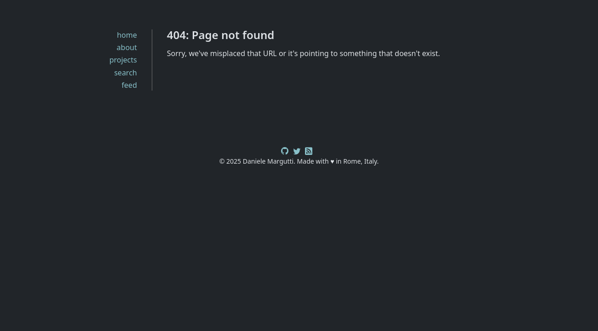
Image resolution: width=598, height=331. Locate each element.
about (127, 47)
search (125, 73)
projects (123, 60)
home (127, 35)
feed (129, 85)
